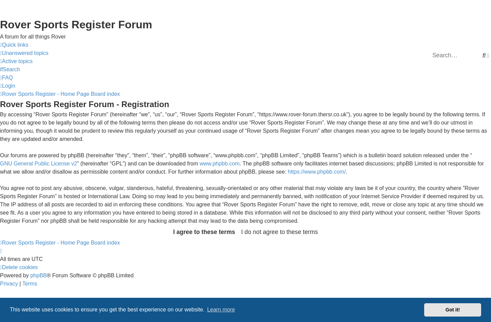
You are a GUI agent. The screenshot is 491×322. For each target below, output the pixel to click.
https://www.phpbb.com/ (317, 172)
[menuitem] (24, 53)
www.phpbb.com (219, 163)
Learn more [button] (221, 309)
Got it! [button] (453, 309)
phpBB (38, 275)
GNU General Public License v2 (38, 163)
